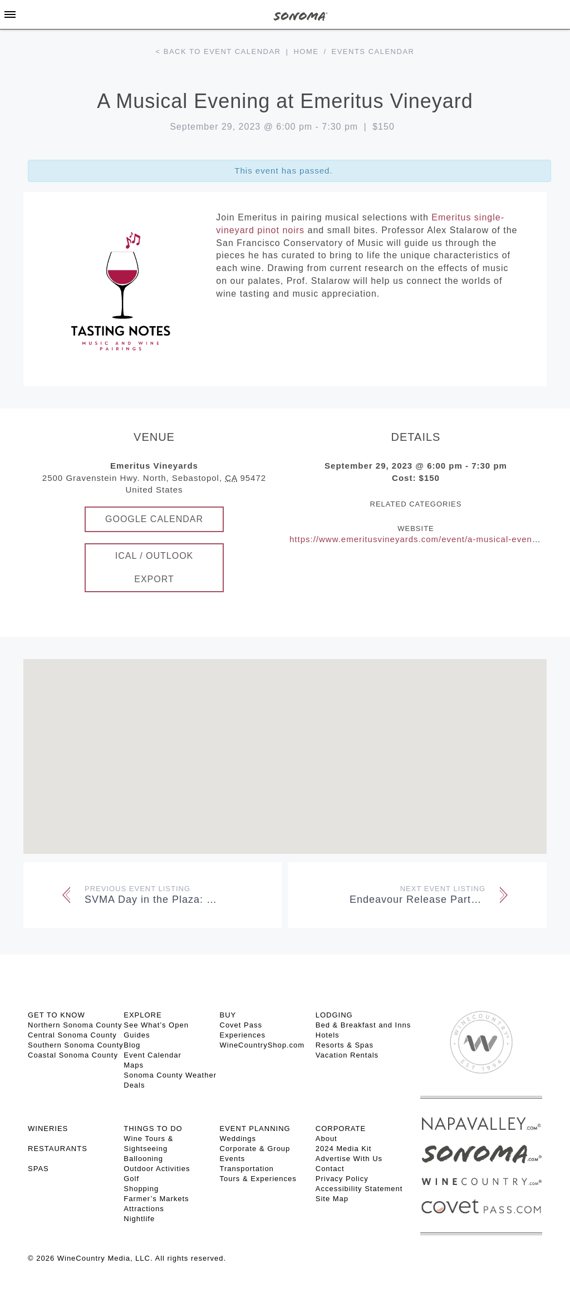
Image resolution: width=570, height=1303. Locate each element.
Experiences (243, 1035)
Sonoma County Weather (170, 1075)
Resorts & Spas (345, 1045)
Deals (134, 1085)
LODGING (334, 1015)
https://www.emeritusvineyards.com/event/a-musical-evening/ (418, 539)
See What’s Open (156, 1025)
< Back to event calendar (218, 51)
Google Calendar (154, 519)
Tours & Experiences (258, 1178)
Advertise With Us (349, 1158)
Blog (132, 1045)
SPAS (38, 1168)
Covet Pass (241, 1025)
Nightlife (139, 1219)
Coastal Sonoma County (73, 1055)
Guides (137, 1035)
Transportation (247, 1168)
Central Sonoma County (72, 1035)
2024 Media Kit (344, 1148)
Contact (330, 1168)
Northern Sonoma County (75, 1025)
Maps (134, 1065)
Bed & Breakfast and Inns (363, 1025)
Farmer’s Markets (156, 1198)
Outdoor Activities (157, 1168)
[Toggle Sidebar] (10, 14)
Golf (131, 1178)
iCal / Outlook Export (154, 567)
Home (305, 51)
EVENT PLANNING (255, 1128)
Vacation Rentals (347, 1055)
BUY (228, 1015)
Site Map (332, 1198)
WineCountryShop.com (262, 1045)
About (326, 1138)
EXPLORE (142, 1015)
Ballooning (143, 1158)
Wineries (48, 1128)
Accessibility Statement (359, 1188)
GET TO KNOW (56, 1015)
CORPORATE (341, 1128)
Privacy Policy (342, 1178)
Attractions (144, 1208)
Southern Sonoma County (76, 1045)
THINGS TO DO (153, 1128)
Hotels (328, 1035)
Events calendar (373, 51)
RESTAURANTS (57, 1148)
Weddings (238, 1138)
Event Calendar (152, 1055)
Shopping (141, 1188)
